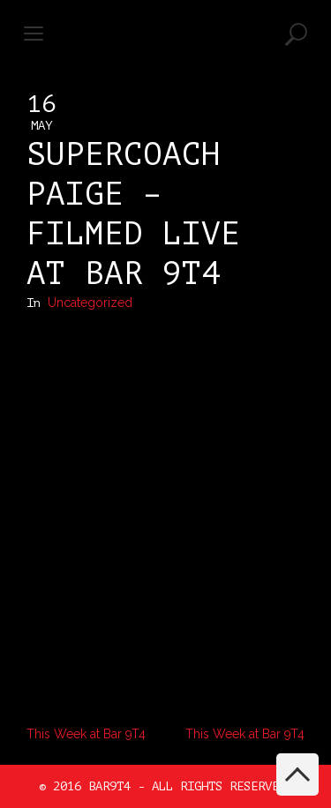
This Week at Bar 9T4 (86, 734)
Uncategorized (90, 303)
